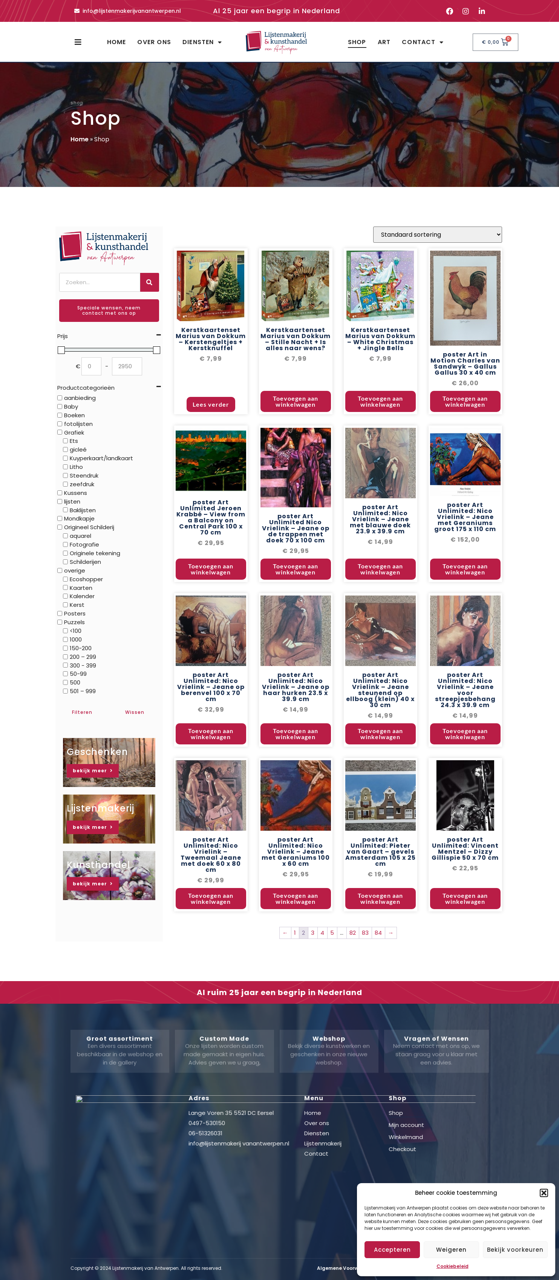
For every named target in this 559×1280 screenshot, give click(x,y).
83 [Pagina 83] (365, 959)
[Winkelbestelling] (437, 261)
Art (384, 42)
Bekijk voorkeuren (515, 1250)
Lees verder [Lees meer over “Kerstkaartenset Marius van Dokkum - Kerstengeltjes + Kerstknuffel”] (211, 430)
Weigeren (451, 1250)
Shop (357, 42)
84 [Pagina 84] (378, 959)
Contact (423, 42)
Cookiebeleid (452, 1266)
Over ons (154, 42)
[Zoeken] (149, 282)
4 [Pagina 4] (322, 959)
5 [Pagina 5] (332, 959)
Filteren (82, 712)
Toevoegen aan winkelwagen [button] (295, 427)
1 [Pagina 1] (295, 959)
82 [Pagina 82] (352, 959)
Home (116, 42)
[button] (544, 1193)
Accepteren (392, 1250)
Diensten (202, 42)
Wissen (134, 712)
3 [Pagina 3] (312, 959)
